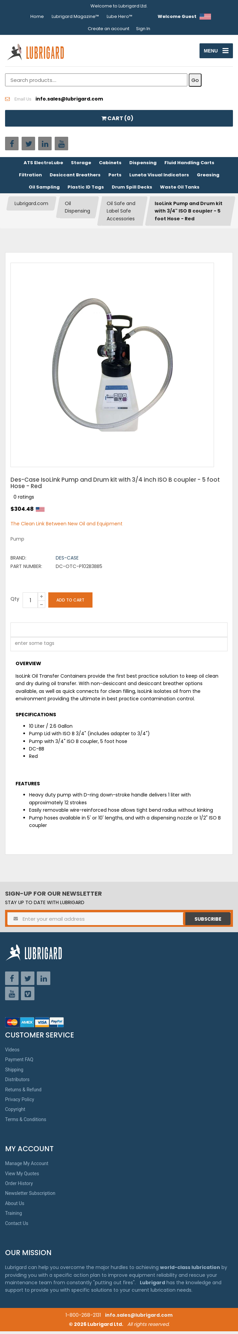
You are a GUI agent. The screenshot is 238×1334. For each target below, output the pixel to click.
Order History (19, 1186)
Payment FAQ (19, 1062)
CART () (117, 121)
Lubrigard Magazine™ (75, 16)
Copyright (15, 1112)
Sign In (143, 28)
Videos (12, 1052)
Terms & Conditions (25, 1122)
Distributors (17, 1082)
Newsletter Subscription (30, 1196)
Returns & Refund (23, 1092)
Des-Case (67, 560)
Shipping (14, 1072)
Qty (14, 601)
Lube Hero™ (119, 16)
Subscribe (207, 921)
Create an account (108, 28)
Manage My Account (26, 1166)
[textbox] (31, 646)
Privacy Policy (19, 1102)
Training (13, 1216)
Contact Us (16, 1226)
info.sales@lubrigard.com (139, 1317)
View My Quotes (22, 1176)
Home (37, 16)
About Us (14, 1206)
